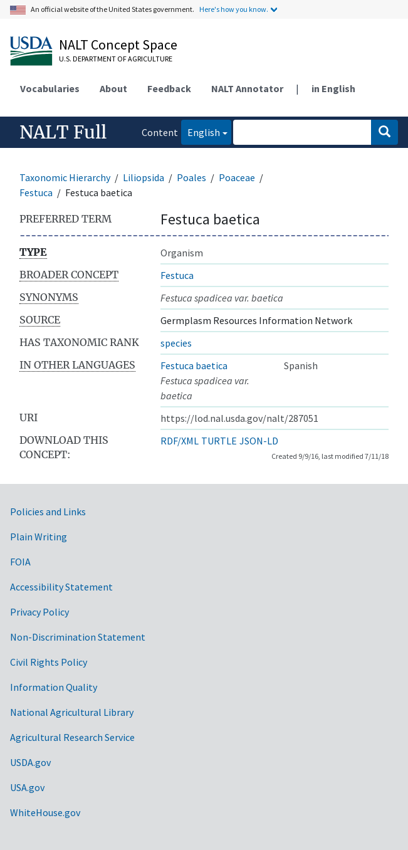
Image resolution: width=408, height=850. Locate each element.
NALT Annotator (247, 88)
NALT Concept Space (118, 44)
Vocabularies (50, 88)
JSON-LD (258, 440)
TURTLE (219, 440)
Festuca (36, 192)
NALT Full (63, 132)
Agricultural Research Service (72, 737)
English (200, 131)
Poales (191, 177)
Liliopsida (143, 177)
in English (333, 88)
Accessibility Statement (61, 586)
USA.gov (27, 787)
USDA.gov (30, 762)
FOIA (20, 561)
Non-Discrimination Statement (77, 637)
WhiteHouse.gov (45, 812)
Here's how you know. (233, 9)
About (113, 88)
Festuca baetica (194, 365)
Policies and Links (48, 511)
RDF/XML (179, 440)
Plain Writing (38, 536)
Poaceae (237, 177)
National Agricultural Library (71, 712)
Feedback (169, 88)
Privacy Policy (39, 612)
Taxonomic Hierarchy (64, 177)
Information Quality (53, 687)
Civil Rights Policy (48, 662)
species (176, 343)
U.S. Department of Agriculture (115, 58)
